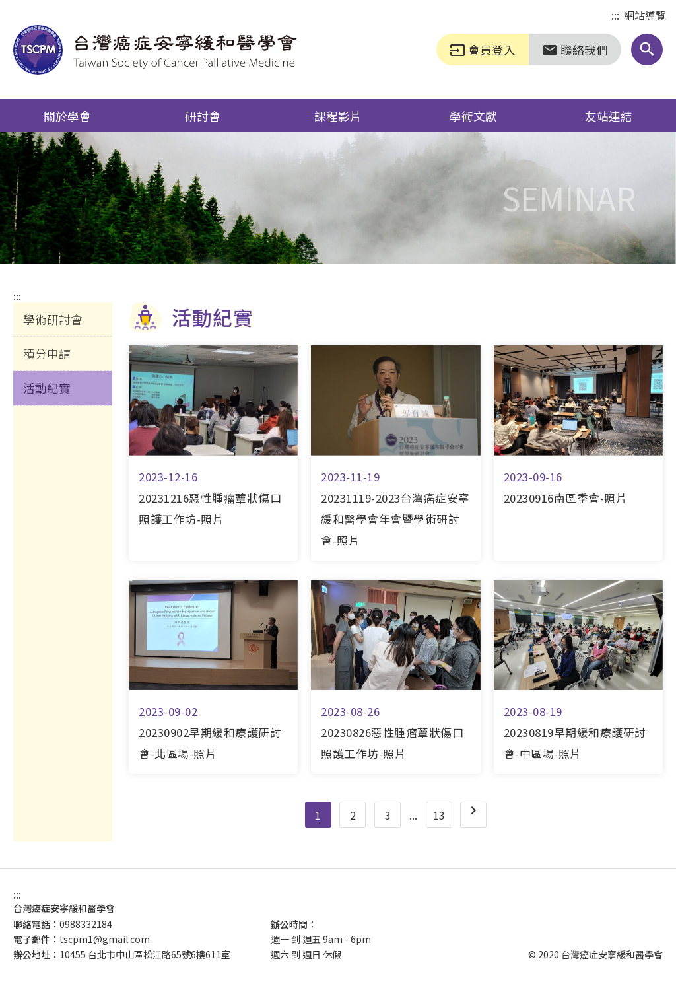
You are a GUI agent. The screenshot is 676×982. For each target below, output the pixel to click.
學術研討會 (53, 319)
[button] (647, 49)
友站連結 (608, 115)
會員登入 (483, 49)
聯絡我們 (575, 49)
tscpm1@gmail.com (104, 939)
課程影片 (338, 115)
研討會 (202, 115)
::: (615, 16)
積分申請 (47, 353)
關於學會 (67, 115)
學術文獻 (473, 115)
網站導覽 (645, 15)
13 (439, 815)
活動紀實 (47, 387)
